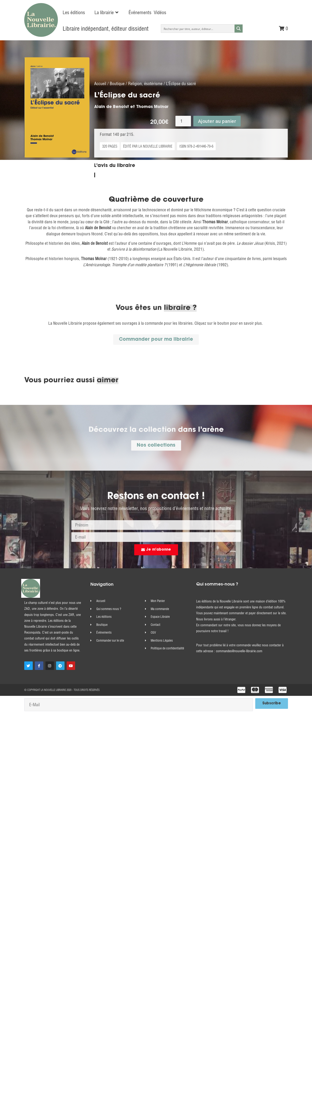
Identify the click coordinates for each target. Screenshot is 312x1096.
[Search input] (198, 28)
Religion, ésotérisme (145, 89)
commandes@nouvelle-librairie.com (239, 656)
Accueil (100, 89)
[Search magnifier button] (239, 29)
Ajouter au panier (217, 126)
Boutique (117, 89)
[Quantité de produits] (183, 126)
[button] (106, 12)
